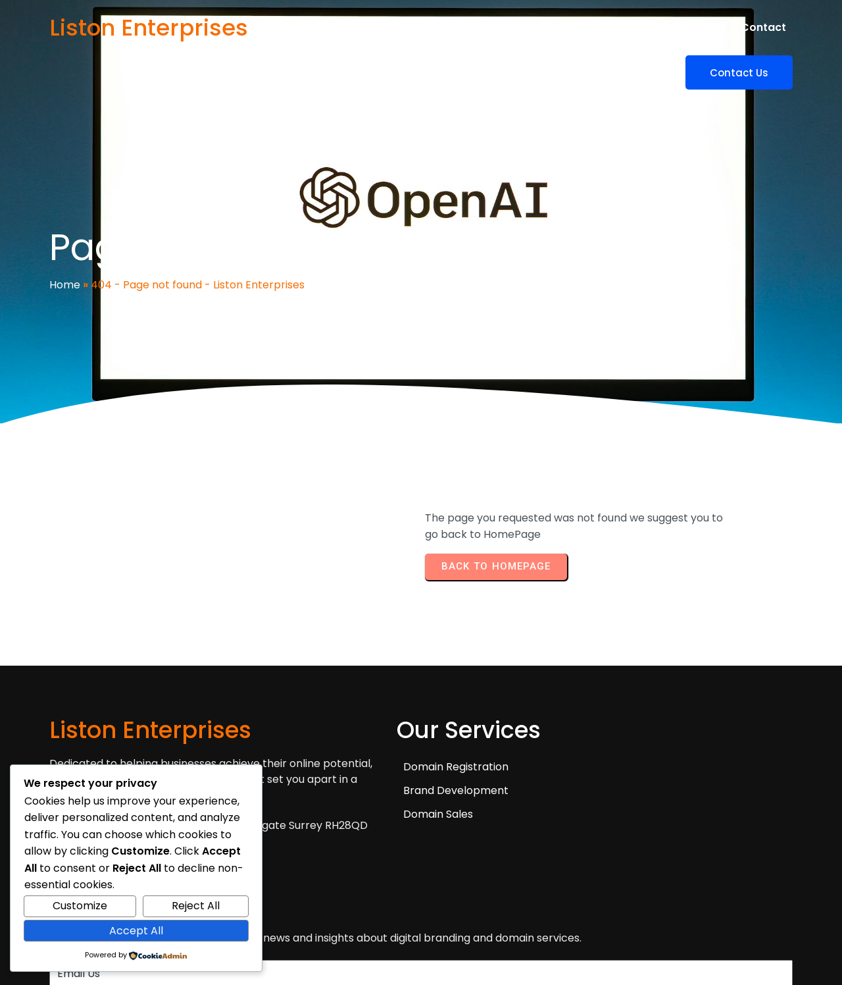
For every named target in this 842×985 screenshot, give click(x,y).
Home (64, 255)
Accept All (136, 930)
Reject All (196, 905)
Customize (80, 905)
